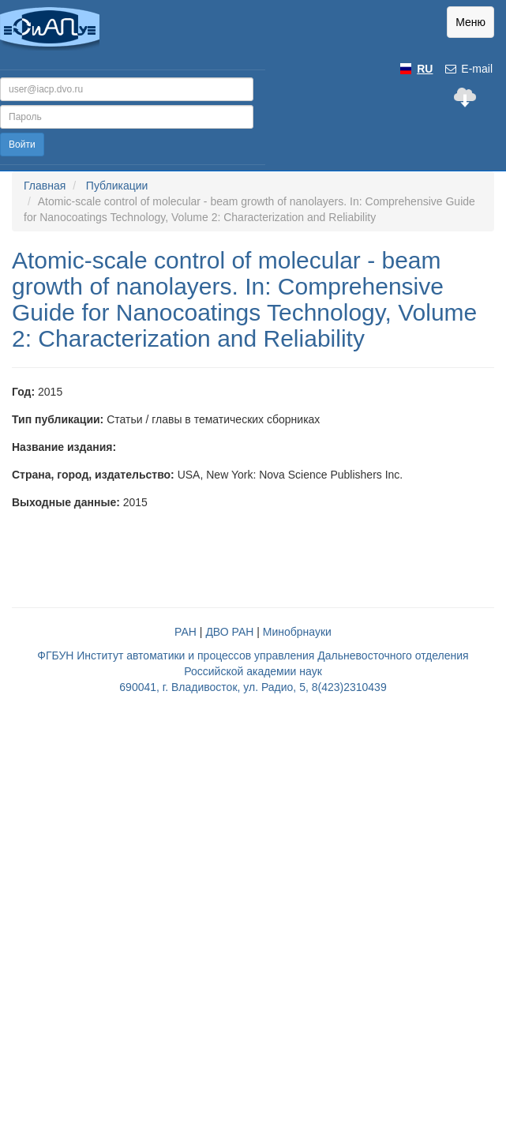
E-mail (468, 68)
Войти (22, 144)
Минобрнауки (297, 631)
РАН (185, 631)
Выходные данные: (66, 502)
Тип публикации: (57, 419)
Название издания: (64, 447)
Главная (45, 185)
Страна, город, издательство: (93, 474)
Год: (23, 391)
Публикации (117, 185)
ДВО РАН (229, 631)
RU (425, 68)
